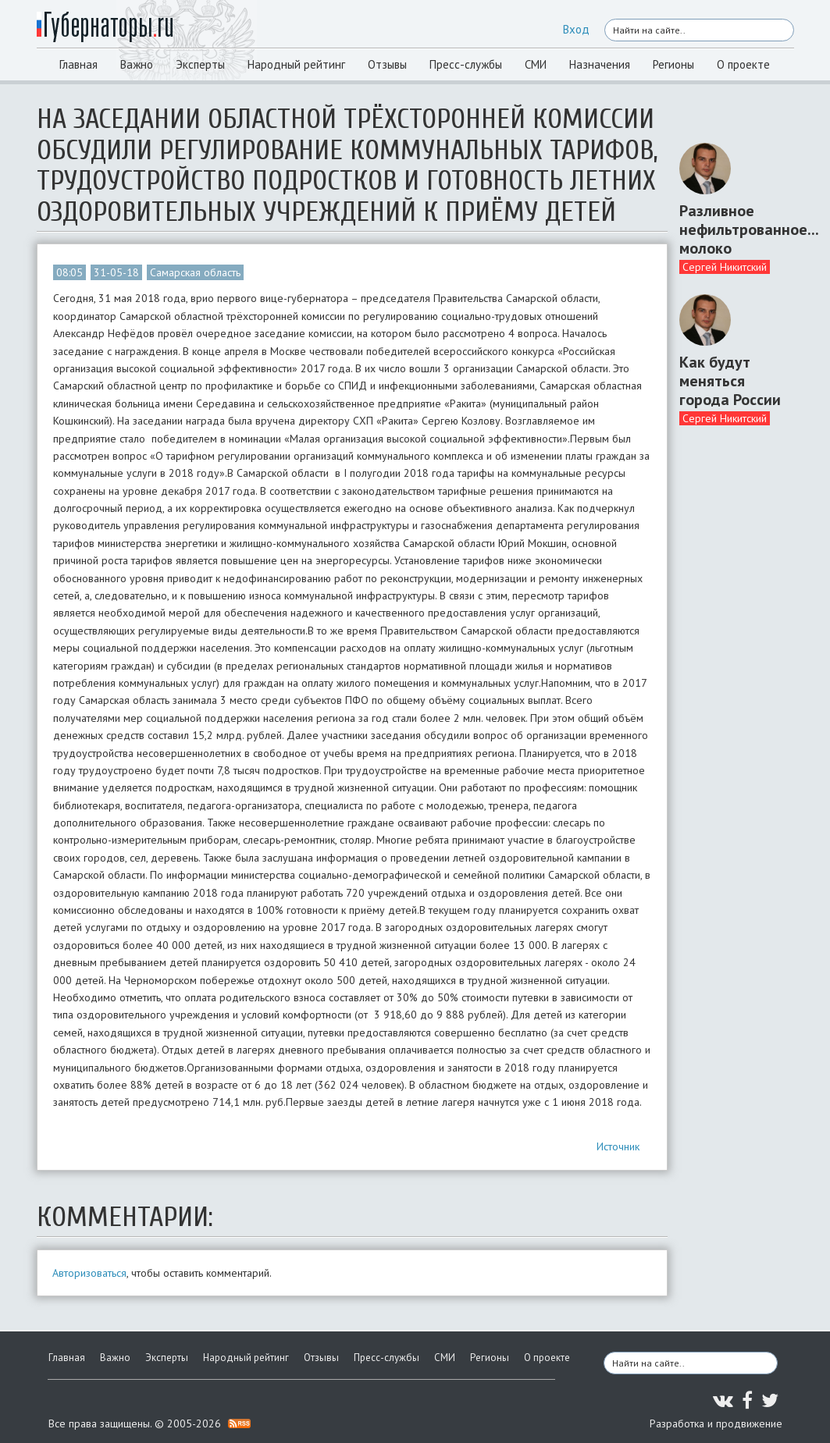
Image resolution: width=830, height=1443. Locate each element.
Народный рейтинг (296, 64)
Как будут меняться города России (730, 381)
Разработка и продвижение (716, 1423)
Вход (576, 29)
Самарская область (195, 272)
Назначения (599, 64)
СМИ (536, 64)
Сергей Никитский (724, 267)
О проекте (743, 64)
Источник (618, 1146)
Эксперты (200, 64)
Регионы (673, 64)
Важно (136, 64)
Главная (78, 64)
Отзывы (387, 64)
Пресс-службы (465, 64)
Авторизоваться (89, 1273)
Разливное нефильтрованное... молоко (730, 229)
